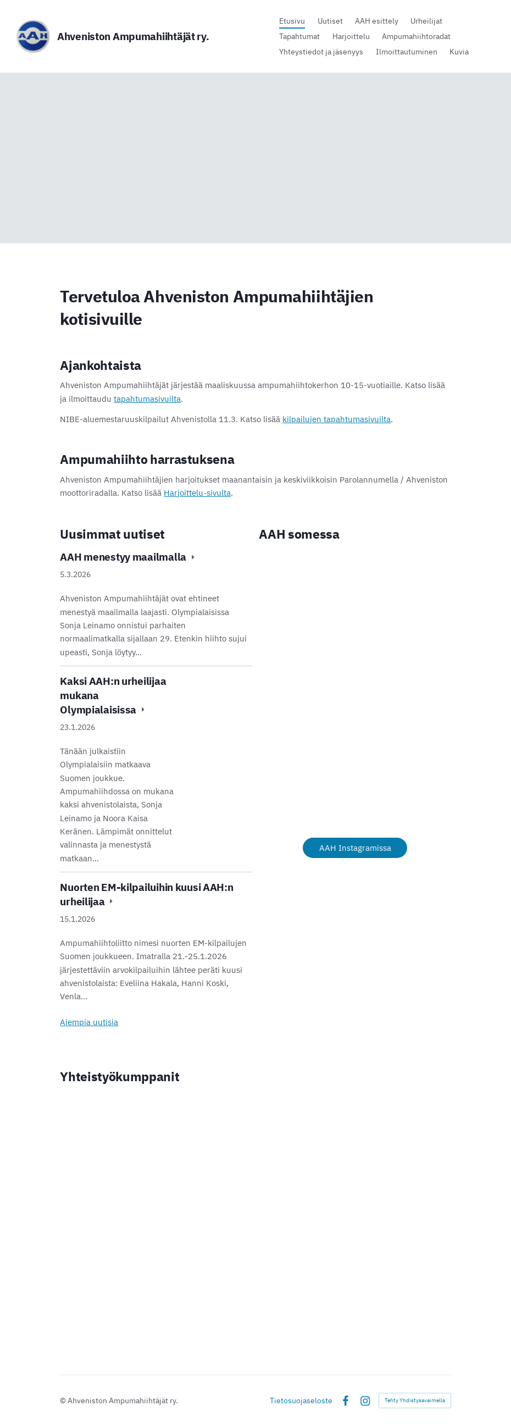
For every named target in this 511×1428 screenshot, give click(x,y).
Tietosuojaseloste (301, 1400)
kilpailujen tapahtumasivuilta (336, 418)
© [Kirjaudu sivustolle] (64, 1400)
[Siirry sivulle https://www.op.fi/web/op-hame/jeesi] (255, 1280)
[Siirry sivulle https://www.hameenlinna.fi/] (124, 1166)
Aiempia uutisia (89, 1021)
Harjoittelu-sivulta (197, 492)
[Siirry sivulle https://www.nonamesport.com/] (323, 1136)
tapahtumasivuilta (147, 398)
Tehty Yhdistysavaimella (415, 1400)
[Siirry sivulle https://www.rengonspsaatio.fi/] (323, 1189)
